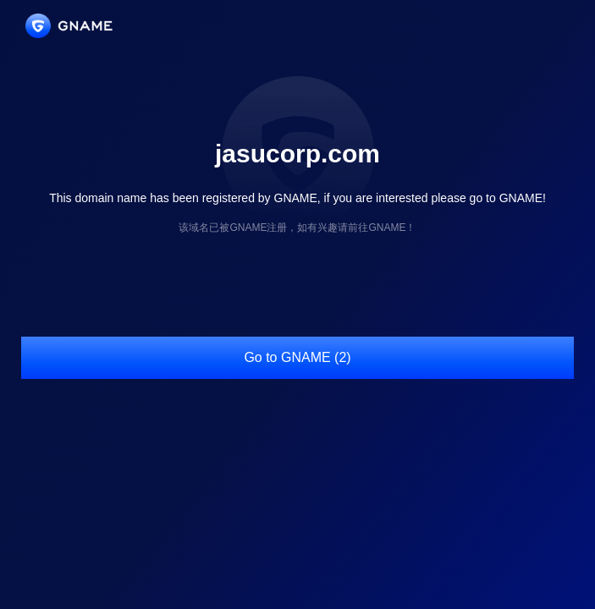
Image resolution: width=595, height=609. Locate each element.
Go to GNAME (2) (297, 357)
